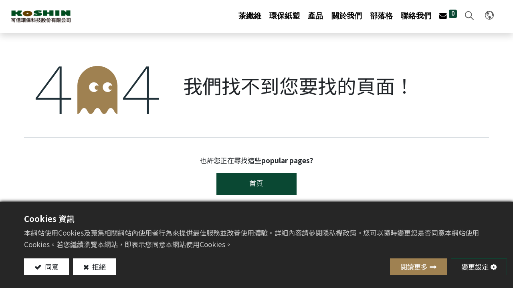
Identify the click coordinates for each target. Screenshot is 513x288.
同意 (51, 267)
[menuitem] (250, 16)
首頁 (256, 183)
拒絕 (98, 267)
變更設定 (475, 267)
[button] (454, 16)
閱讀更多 (414, 267)
